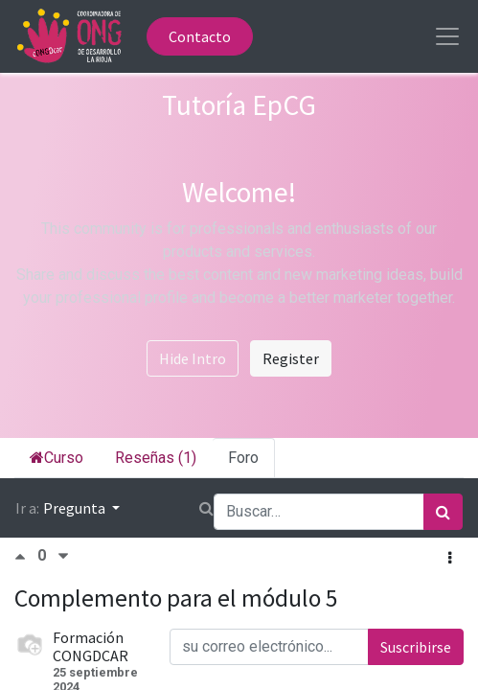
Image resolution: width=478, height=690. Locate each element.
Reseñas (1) (155, 457)
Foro (243, 457)
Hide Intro (192, 358)
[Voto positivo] (25, 556)
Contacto (200, 36)
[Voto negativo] (63, 556)
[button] (450, 557)
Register (290, 358)
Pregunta (75, 508)
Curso (56, 457)
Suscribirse (415, 646)
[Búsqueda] (443, 512)
